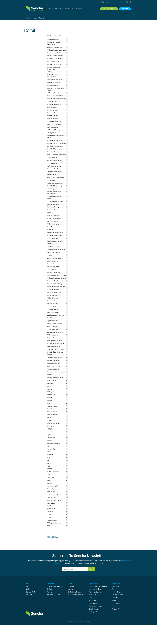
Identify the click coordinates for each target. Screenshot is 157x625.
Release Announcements (55, 56)
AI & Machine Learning (54, 72)
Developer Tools (52, 301)
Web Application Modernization (57, 50)
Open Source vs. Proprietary (56, 366)
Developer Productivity (54, 284)
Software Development (54, 338)
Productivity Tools (53, 267)
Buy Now (71, 586)
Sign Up (92, 569)
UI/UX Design (51, 355)
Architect (50, 440)
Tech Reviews (51, 269)
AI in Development (53, 261)
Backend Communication (55, 241)
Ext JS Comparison (95, 606)
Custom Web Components (55, 177)
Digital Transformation (54, 324)
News (49, 480)
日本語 (49, 429)
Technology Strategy (53, 329)
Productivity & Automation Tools (55, 89)
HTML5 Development (54, 218)
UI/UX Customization (54, 82)
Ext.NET (49, 417)
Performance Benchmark (98, 586)
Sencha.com (37, 7)
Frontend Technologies (54, 140)
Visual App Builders (53, 289)
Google (49, 463)
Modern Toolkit (52, 380)
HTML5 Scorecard (53, 472)
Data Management (53, 227)
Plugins (49, 483)
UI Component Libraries (55, 183)
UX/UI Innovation (52, 85)
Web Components (53, 224)
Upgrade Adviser (95, 589)
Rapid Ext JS (51, 395)
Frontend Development (54, 235)
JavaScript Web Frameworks (56, 250)
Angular (49, 400)
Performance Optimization (55, 343)
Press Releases (117, 595)
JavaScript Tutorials (53, 247)
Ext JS (49, 460)
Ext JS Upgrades (52, 110)
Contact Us (116, 603)
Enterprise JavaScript (54, 53)
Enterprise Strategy (53, 113)
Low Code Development (55, 207)
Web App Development (54, 341)
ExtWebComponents (53, 423)
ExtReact (50, 455)
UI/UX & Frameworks (54, 375)
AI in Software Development (56, 47)
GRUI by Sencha (52, 406)
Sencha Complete (53, 486)
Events (49, 457)
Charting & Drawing (53, 443)
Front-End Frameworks (54, 149)
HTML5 (49, 469)
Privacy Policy (117, 609)
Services (50, 583)
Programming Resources (55, 232)
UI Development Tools (54, 292)
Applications (51, 438)
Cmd (48, 446)
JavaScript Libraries (53, 238)
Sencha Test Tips (52, 494)
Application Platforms (54, 272)
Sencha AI (50, 264)
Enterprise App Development (56, 143)
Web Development (53, 335)
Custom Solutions (53, 326)
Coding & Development (54, 160)
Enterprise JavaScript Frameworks (54, 68)
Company (116, 583)
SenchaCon (51, 503)
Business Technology (54, 124)
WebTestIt (50, 420)
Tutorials (50, 517)
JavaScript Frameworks (54, 358)
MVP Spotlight (51, 392)
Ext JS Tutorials (52, 318)
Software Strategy (53, 127)
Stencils (29, 595)
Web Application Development (57, 278)
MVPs (114, 600)
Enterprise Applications (54, 64)
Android (50, 432)
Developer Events (52, 169)
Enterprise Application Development (54, 193)
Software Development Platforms (54, 197)
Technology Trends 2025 (55, 201)
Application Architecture (55, 332)
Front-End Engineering (54, 186)
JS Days (49, 255)
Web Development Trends (55, 349)
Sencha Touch (51, 497)
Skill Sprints (93, 612)
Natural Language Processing (57, 99)
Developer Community (54, 152)
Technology (51, 180)
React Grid (50, 409)
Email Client (93, 609)
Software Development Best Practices (56, 137)
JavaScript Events (53, 157)
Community (51, 449)
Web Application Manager (55, 523)
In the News (116, 592)
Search (130, 2)
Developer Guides (53, 210)
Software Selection (53, 309)
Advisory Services (53, 595)
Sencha (49, 389)
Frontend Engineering (54, 104)
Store (70, 583)
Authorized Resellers (75, 595)
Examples (50, 383)
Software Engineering (54, 166)
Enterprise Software (53, 361)
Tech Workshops (52, 163)
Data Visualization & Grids (55, 96)
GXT (48, 466)
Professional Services (54, 586)
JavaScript (50, 477)
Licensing (71, 589)
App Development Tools (55, 258)
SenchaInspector (52, 415)
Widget (49, 398)
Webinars (92, 595)
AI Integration (51, 133)
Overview (115, 586)
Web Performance (53, 215)
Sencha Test (51, 492)
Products (29, 583)
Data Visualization (53, 61)
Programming (51, 175)
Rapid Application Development (57, 287)
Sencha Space (51, 489)
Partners (50, 592)
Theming (50, 512)
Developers (93, 583)
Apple (49, 435)
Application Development (55, 315)
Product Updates (52, 304)
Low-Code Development (55, 281)
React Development (53, 346)
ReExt (49, 386)
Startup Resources (53, 204)
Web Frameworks (52, 118)
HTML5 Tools (51, 230)
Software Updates (53, 39)
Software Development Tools (56, 275)
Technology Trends (53, 369)
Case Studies (93, 603)
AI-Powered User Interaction (56, 93)
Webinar (50, 526)
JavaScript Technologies (55, 146)
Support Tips (51, 509)
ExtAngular (50, 426)
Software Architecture (54, 121)
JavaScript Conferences (54, 172)
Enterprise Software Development (53, 43)
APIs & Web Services (53, 252)
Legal (114, 606)
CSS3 (49, 452)
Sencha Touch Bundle (54, 500)
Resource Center (95, 592)
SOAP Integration (52, 244)
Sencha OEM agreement (55, 80)
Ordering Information (76, 592)
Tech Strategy (51, 306)
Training (50, 514)
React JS (50, 213)
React (49, 403)
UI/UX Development (53, 363)
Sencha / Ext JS (52, 107)
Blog (113, 589)
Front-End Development (55, 352)
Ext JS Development (53, 295)
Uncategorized (52, 520)
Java (48, 475)
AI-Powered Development (55, 130)
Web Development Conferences (57, 155)
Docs (91, 598)
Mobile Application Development (53, 76)
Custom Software (52, 116)
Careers (115, 598)
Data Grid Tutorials (53, 221)
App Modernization (53, 321)
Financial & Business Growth (56, 372)
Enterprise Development (55, 378)
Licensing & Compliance (55, 59)
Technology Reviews (53, 189)
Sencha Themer (52, 412)
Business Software (53, 312)
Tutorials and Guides (54, 101)
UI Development (52, 298)
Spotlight (50, 506)
